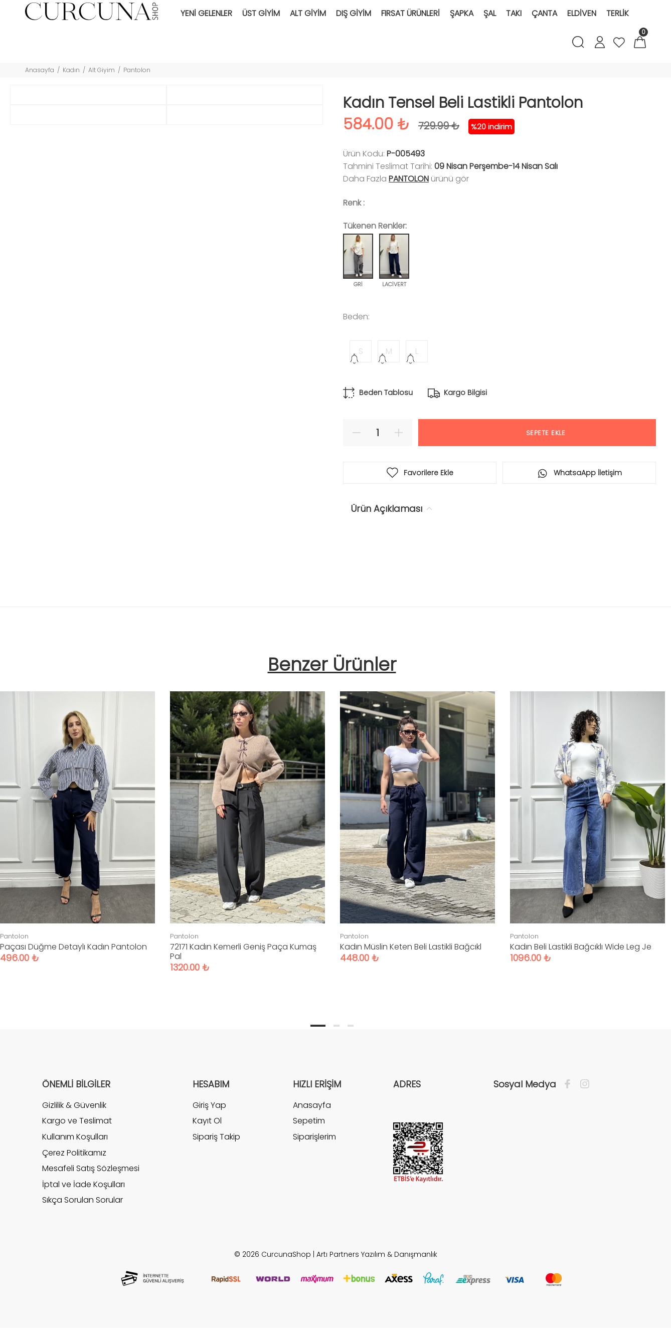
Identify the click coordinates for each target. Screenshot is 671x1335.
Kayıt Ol (207, 1134)
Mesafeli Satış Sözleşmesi (90, 1182)
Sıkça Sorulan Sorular (82, 1213)
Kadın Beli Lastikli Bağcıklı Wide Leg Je (580, 960)
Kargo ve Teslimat (77, 1134)
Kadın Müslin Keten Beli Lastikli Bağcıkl (410, 960)
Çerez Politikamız (74, 1166)
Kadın (71, 70)
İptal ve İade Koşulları (83, 1198)
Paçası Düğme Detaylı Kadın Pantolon (73, 960)
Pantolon (136, 70)
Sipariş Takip (216, 1150)
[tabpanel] (247, 836)
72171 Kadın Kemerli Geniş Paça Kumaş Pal (243, 965)
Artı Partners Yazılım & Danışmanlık (376, 1268)
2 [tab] (336, 1039)
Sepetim (309, 1134)
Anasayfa (39, 70)
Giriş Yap (209, 1118)
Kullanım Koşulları (75, 1150)
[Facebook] (570, 1097)
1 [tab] (317, 1039)
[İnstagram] (582, 1097)
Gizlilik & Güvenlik (74, 1118)
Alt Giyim (101, 70)
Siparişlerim (314, 1150)
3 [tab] (351, 1039)
